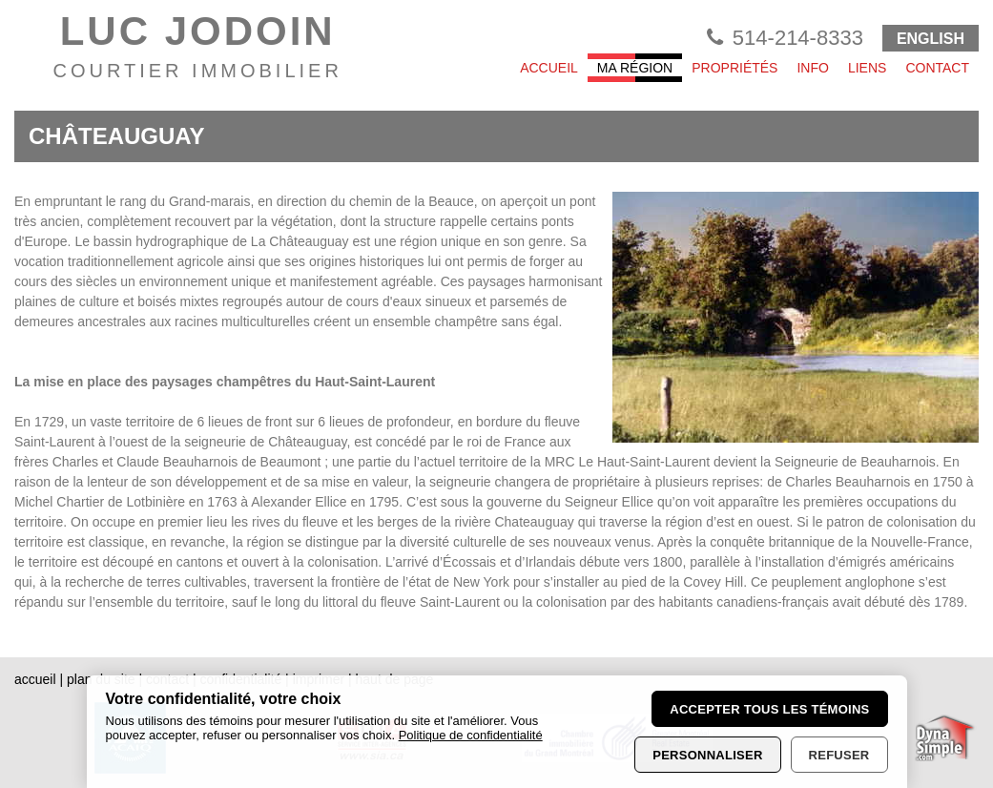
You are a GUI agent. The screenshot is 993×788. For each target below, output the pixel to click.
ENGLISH (930, 39)
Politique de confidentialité (471, 735)
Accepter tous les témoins (769, 709)
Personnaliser (707, 755)
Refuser (839, 755)
